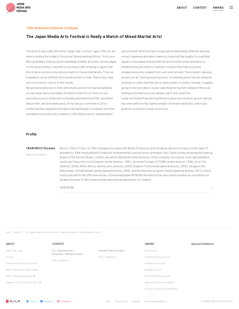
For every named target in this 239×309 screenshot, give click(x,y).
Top (8, 232)
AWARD (218, 7)
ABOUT (182, 7)
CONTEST (200, 7)
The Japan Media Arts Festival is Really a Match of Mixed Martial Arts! (63, 232)
